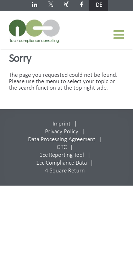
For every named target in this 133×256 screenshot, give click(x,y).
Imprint (61, 124)
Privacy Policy (61, 132)
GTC (62, 147)
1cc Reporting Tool (61, 155)
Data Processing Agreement (61, 140)
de (99, 5)
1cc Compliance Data (61, 163)
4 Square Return (65, 171)
